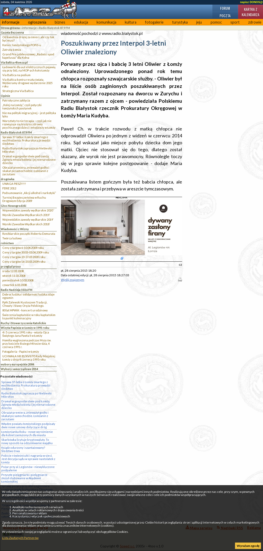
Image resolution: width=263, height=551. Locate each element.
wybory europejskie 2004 (17, 364)
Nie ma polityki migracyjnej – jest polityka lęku (29, 114)
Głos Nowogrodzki (13, 205)
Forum (225, 8)
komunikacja (106, 22)
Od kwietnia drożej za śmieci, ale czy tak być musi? (28, 38)
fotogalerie (154, 22)
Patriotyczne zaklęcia (16, 100)
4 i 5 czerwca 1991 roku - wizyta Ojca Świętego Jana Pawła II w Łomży (25, 334)
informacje (11, 22)
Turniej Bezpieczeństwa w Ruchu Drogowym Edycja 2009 (24, 199)
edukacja (81, 22)
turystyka (180, 22)
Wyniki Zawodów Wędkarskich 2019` (26, 215)
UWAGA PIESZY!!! (14, 183)
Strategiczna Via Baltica (18, 91)
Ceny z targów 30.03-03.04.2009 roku (25, 252)
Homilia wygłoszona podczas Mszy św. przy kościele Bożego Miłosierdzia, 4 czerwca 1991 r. (26, 344)
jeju (199, 22)
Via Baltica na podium (16, 75)
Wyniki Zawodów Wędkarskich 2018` (26, 224)
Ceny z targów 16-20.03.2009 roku (23, 261)
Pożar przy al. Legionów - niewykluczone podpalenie (28, 468)
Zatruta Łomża (11, 49)
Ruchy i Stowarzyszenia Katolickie (23, 323)
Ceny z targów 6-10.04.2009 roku (23, 247)
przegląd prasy (11, 266)
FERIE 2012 (9, 188)
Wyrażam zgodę (248, 546)
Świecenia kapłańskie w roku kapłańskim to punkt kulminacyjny (28, 316)
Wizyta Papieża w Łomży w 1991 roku (25, 327)
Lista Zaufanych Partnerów (20, 538)
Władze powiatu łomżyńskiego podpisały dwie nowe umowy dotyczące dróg (28, 425)
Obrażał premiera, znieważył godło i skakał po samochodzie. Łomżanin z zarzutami (25, 171)
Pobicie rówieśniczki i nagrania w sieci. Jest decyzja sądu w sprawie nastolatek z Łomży (28, 459)
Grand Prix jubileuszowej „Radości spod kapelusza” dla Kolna (28, 56)
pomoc (216, 22)
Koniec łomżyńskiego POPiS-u (21, 45)
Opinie (5, 95)
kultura (130, 22)
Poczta (225, 15)
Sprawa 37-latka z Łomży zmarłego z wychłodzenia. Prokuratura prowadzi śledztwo (26, 140)
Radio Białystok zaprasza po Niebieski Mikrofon (27, 150)
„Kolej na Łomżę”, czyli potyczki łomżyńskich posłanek (22, 106)
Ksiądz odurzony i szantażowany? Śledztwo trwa (23, 449)
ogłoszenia (37, 22)
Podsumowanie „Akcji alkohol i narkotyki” (29, 193)
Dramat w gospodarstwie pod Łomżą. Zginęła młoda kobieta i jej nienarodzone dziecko (29, 160)
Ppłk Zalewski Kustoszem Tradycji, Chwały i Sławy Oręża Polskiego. (24, 304)
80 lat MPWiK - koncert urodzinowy (25, 310)
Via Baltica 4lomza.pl (14, 62)
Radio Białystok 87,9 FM (54, 27)
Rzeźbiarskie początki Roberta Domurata (28, 233)
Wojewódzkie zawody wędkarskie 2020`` (28, 210)
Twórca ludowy (12, 238)
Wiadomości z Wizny (15, 229)
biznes (60, 22)
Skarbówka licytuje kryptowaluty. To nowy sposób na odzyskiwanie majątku (27, 441)
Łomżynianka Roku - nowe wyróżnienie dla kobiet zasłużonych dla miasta (27, 433)
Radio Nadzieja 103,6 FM (16, 289)
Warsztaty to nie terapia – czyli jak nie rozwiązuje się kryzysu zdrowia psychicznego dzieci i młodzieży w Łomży (28, 124)
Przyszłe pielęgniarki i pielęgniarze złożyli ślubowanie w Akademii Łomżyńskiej (24, 478)
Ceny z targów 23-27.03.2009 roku (23, 257)
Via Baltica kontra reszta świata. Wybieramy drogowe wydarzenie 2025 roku (27, 83)
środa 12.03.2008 (13, 271)
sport (235, 22)
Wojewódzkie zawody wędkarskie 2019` (28, 219)
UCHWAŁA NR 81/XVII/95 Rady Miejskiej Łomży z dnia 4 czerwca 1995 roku (28, 357)
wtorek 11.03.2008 (13, 275)
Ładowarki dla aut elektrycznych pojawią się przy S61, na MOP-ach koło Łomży (28, 68)
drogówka (7, 179)
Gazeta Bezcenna (12, 32)
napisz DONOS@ (251, 2)
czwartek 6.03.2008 (14, 285)
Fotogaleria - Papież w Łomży (20, 351)
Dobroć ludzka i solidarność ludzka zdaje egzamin (28, 296)
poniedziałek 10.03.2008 (17, 280)
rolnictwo (7, 243)
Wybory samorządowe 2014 (19, 369)
